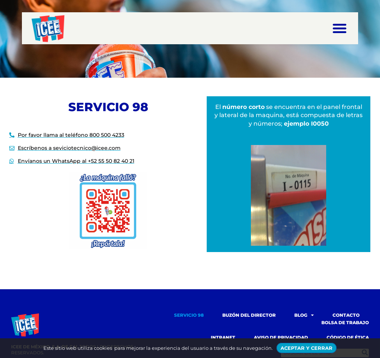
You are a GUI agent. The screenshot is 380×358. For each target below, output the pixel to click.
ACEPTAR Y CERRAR (306, 348)
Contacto (346, 315)
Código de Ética (348, 337)
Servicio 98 (189, 315)
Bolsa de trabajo (345, 322)
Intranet (223, 337)
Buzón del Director (249, 315)
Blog (304, 315)
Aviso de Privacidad (281, 337)
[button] (339, 28)
